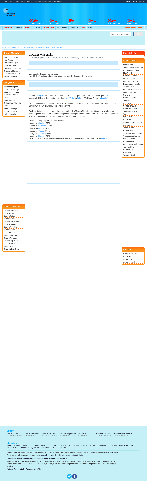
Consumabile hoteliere (131, 70)
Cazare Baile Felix (103, 434)
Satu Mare (42, 134)
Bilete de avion (129, 139)
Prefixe (89, 445)
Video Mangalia (10, 114)
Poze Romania (64, 445)
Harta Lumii (25, 448)
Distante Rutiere (13, 448)
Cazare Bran (128, 257)
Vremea (122, 445)
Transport (127, 100)
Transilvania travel (130, 111)
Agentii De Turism (38, 448)
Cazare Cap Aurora (11, 241)
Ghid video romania (130, 81)
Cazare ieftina (128, 120)
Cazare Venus (9, 233)
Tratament (8, 106)
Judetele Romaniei (14, 445)
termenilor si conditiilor (49, 455)
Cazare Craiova (13, 434)
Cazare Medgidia (10, 227)
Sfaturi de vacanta (130, 109)
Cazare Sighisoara (32, 434)
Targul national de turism (132, 133)
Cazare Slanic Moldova (123, 434)
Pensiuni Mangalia (11, 63)
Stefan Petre (128, 259)
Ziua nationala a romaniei (133, 68)
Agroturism (127, 125)
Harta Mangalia (10, 100)
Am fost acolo (128, 87)
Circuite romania (129, 106)
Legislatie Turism (78, 445)
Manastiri (53, 445)
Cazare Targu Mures (68, 434)
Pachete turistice (129, 98)
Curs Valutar (112, 445)
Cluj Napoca (62, 28)
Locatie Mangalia (10, 111)
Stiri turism (127, 95)
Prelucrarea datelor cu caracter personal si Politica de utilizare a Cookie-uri (37, 458)
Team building (128, 147)
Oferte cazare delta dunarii (133, 144)
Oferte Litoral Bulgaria (30, 445)
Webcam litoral (129, 155)
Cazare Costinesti (11, 211)
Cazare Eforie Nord (11, 249)
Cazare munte (128, 141)
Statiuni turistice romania (132, 122)
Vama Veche (69, 98)
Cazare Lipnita (9, 230)
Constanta (108, 96)
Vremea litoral (128, 65)
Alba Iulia (41, 123)
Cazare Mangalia (11, 87)
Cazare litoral (128, 150)
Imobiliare (130, 445)
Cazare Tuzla (9, 213)
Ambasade (45, 445)
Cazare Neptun (10, 224)
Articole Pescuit (129, 262)
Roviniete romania (130, 76)
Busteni (37, 28)
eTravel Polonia (112, 453)
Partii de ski (127, 152)
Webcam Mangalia (11, 109)
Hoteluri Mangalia (11, 57)
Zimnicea (41, 136)
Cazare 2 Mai (9, 246)
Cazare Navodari (10, 238)
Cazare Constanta (11, 235)
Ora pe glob (127, 117)
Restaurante (128, 131)
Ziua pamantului (129, 92)
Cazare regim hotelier (131, 136)
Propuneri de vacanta (131, 84)
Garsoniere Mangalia (12, 74)
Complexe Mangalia (11, 71)
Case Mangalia (10, 65)
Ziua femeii (127, 73)
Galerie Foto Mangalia (12, 103)
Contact (135, 1)
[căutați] (120, 34)
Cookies (127, 1)
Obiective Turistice (11, 95)
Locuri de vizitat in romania (133, 90)
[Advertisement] (92, 10)
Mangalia (40, 96)
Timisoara (74, 28)
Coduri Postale (61, 448)
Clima (6, 98)
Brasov (18, 28)
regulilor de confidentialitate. (72, 455)
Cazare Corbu (9, 244)
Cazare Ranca (83, 434)
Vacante (126, 114)
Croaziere (127, 103)
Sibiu (90, 28)
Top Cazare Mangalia (12, 90)
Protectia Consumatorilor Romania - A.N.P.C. (24, 469)
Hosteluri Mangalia (11, 76)
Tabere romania (129, 128)
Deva (40, 128)
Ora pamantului (129, 79)
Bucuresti (42, 126)
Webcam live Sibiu (130, 254)
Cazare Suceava (48, 434)
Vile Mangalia (9, 60)
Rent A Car (50, 448)
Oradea (41, 131)
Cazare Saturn (9, 216)
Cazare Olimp (9, 219)
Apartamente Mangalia (13, 68)
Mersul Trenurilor (99, 445)
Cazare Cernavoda (11, 222)
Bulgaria (80, 98)
